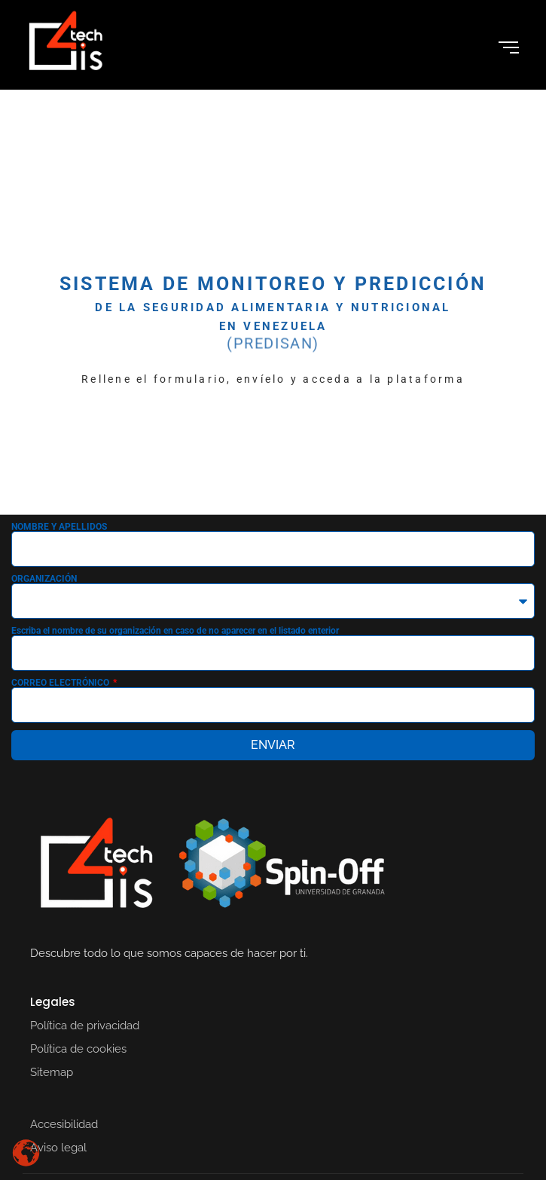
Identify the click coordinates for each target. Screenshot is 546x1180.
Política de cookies (78, 1049)
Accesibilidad (64, 1124)
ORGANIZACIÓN (44, 578)
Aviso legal (58, 1147)
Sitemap (51, 1072)
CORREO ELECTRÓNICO (61, 682)
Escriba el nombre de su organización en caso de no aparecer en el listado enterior (175, 630)
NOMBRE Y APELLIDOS (59, 526)
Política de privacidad (84, 1025)
